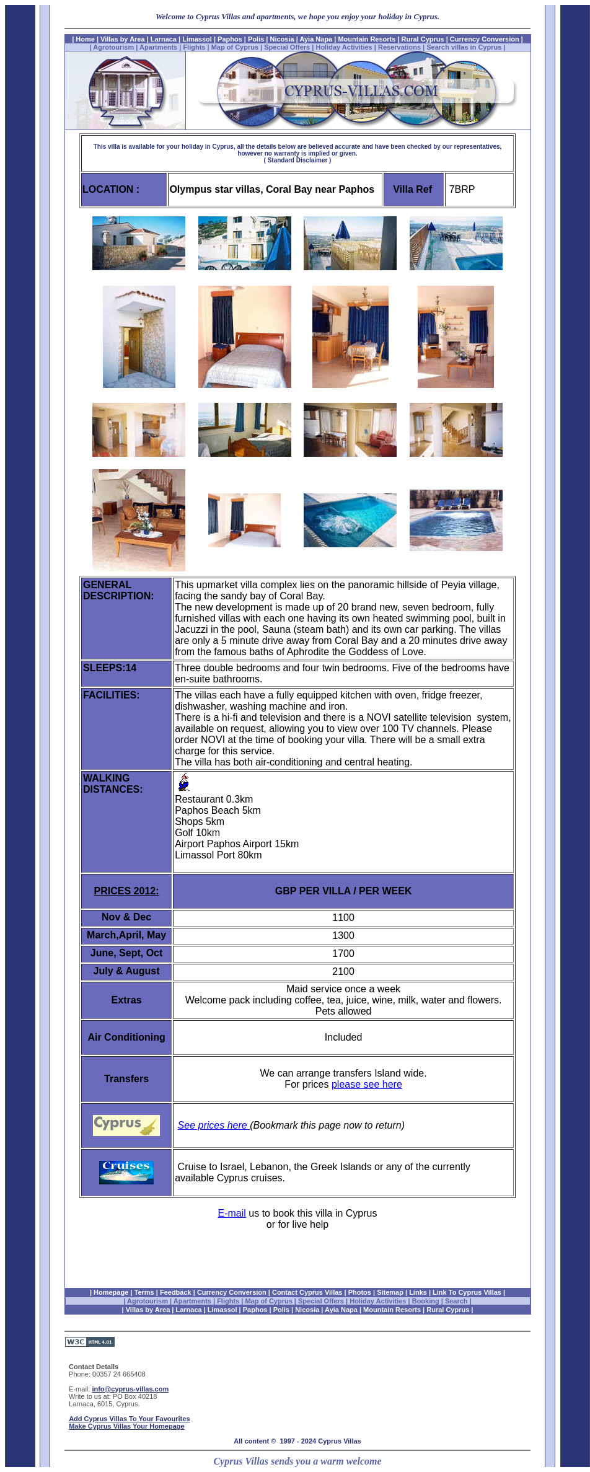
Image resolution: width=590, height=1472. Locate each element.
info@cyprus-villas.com (130, 1389)
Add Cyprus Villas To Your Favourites (129, 1418)
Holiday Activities (343, 47)
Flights (194, 47)
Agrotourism (113, 47)
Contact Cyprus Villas (307, 1292)
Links (418, 1292)
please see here (367, 1084)
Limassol (197, 39)
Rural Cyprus (423, 39)
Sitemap (390, 1292)
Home (85, 39)
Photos (359, 1292)
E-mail (232, 1213)
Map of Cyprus (234, 47)
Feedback (176, 1292)
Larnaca (164, 39)
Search (457, 1301)
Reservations (399, 47)
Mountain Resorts (366, 39)
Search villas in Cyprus (463, 47)
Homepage (111, 1292)
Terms (144, 1292)
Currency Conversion (483, 39)
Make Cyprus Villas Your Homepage (126, 1426)
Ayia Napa (315, 39)
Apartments (158, 47)
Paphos (230, 39)
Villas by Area (122, 39)
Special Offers (287, 47)
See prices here (214, 1125)
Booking (425, 1301)
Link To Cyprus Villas (467, 1292)
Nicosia (282, 39)
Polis (256, 39)
